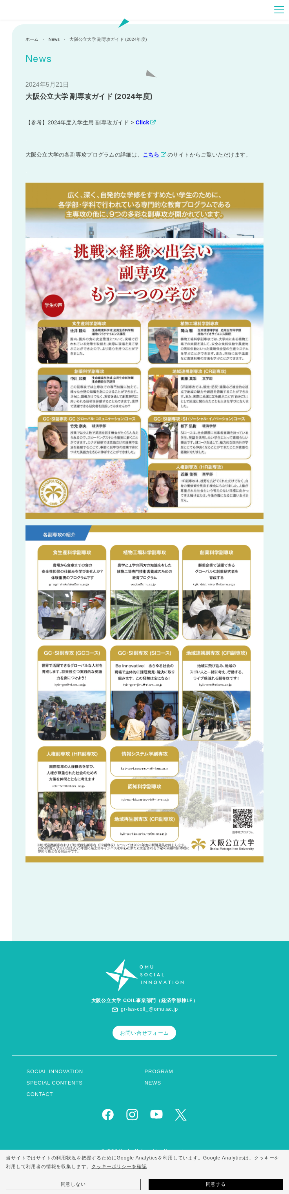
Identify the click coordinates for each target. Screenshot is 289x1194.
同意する (216, 1184)
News (54, 39)
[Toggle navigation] (279, 10)
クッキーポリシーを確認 (119, 1166)
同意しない (73, 1184)
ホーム (32, 39)
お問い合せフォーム (144, 1033)
